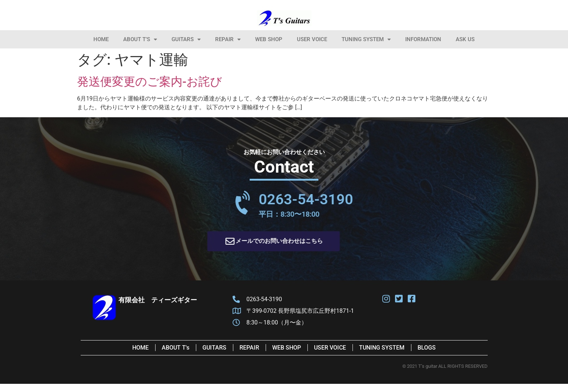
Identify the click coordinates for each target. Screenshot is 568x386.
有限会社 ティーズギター (157, 300)
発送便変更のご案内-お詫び (149, 81)
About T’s (140, 39)
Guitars (186, 39)
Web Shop (268, 39)
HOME (101, 39)
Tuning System (366, 39)
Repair (228, 39)
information (423, 39)
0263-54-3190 (348, 199)
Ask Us (465, 39)
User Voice (312, 39)
